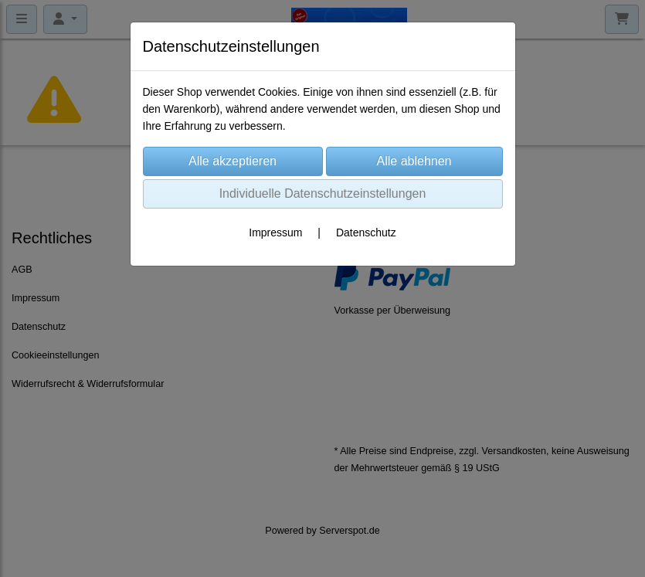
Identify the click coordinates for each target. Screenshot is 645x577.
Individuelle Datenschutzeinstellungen (322, 193)
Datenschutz (366, 232)
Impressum (275, 232)
